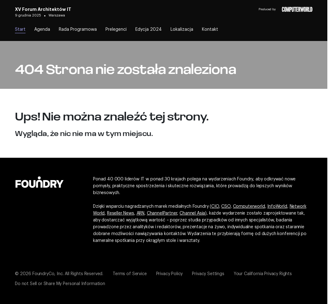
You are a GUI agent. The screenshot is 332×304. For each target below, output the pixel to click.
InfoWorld (277, 206)
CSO (226, 206)
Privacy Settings (208, 274)
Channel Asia (192, 213)
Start (20, 29)
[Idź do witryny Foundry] (39, 181)
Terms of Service (130, 274)
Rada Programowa (78, 29)
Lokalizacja (182, 29)
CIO (215, 206)
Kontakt (210, 29)
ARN (141, 213)
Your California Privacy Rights (263, 274)
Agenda (42, 29)
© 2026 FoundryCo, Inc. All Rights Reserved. (59, 274)
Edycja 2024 (148, 29)
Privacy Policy (169, 274)
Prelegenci (116, 29)
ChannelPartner (162, 213)
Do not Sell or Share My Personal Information (60, 284)
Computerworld (249, 206)
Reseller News (120, 213)
